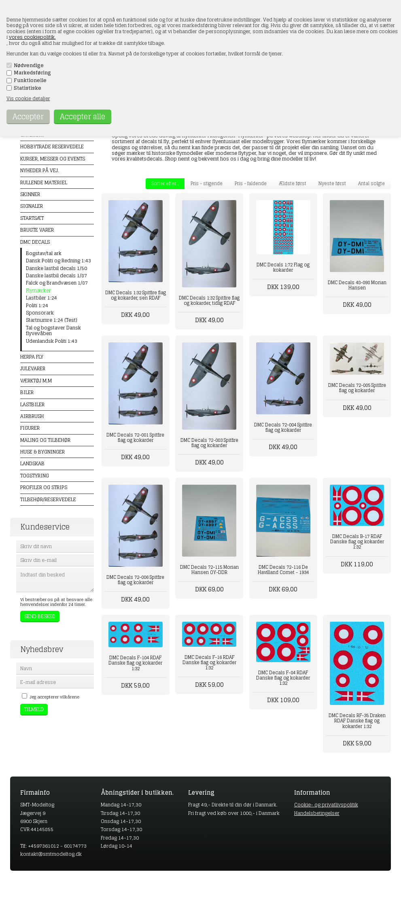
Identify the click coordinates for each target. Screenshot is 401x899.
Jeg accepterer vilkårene (54, 697)
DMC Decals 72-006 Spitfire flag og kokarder (135, 580)
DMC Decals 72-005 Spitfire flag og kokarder (357, 388)
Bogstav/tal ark (44, 253)
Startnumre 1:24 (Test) (51, 320)
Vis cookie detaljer (28, 98)
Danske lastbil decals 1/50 (56, 268)
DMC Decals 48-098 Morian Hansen (357, 285)
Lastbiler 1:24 (41, 298)
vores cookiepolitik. (32, 37)
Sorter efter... (165, 183)
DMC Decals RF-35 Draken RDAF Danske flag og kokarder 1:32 (357, 720)
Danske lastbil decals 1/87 (56, 275)
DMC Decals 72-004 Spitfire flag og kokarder (283, 427)
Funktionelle (30, 80)
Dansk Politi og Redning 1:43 (58, 260)
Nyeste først (332, 183)
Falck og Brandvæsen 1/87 (57, 283)
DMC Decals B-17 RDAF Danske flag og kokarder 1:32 (357, 541)
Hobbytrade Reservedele (52, 146)
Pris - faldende (251, 183)
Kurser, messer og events (52, 158)
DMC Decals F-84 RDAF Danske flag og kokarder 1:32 (283, 678)
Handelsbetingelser (316, 813)
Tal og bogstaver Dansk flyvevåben (53, 331)
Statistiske (27, 88)
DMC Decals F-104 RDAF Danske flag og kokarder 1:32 (135, 663)
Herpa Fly (31, 356)
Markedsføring (32, 73)
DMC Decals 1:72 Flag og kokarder (283, 267)
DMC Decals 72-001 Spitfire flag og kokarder (135, 437)
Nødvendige (29, 65)
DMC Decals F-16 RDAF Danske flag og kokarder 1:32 (209, 662)
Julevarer (32, 368)
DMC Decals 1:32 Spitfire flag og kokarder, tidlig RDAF (209, 300)
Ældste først (292, 183)
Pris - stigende (207, 183)
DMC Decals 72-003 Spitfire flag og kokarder (209, 443)
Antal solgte (371, 183)
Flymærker (38, 290)
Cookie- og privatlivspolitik (326, 804)
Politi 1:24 (37, 305)
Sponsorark (40, 313)
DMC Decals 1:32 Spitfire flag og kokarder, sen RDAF (135, 295)
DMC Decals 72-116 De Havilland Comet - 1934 (283, 569)
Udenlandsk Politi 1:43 (51, 341)
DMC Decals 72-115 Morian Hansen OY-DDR (209, 569)
